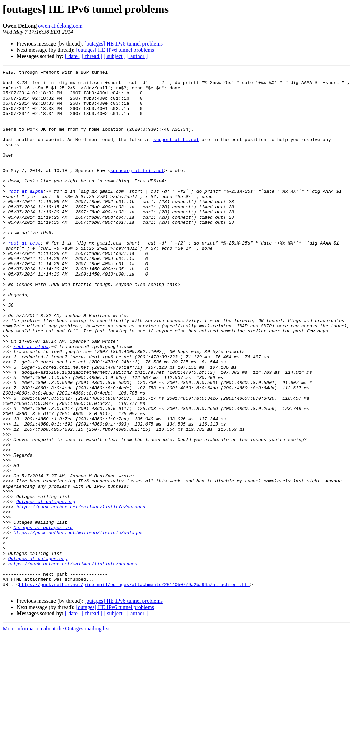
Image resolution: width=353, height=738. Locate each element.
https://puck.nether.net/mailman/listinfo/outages (80, 594)
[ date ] (73, 56)
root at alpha (25, 216)
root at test (24, 278)
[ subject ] (115, 56)
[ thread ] (92, 56)
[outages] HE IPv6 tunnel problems (123, 44)
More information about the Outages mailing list (56, 732)
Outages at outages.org (45, 588)
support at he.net (176, 154)
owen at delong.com (60, 26)
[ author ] (137, 56)
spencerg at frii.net (137, 191)
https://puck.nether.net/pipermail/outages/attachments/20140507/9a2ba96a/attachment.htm (134, 688)
